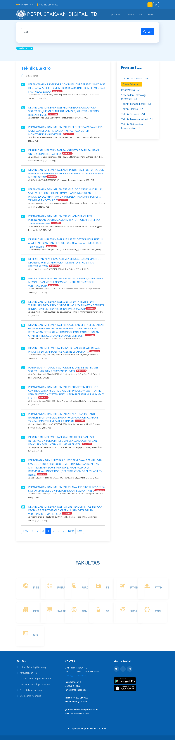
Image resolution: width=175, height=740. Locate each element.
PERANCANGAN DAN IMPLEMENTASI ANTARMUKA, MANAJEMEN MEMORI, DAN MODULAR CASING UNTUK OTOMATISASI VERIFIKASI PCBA (65, 282)
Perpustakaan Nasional (30, 690)
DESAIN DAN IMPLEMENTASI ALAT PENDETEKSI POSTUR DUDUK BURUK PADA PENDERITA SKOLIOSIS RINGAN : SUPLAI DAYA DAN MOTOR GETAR (66, 173)
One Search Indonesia (30, 696)
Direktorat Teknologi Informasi (34, 684)
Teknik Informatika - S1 (134, 78)
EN (155, 4)
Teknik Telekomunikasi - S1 (137, 119)
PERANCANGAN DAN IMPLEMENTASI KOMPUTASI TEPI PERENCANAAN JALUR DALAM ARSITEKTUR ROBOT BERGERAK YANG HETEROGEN (64, 220)
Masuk (151, 14)
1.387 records (32, 76)
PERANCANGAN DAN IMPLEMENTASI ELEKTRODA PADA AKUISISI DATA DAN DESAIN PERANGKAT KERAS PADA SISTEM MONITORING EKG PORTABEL (65, 130)
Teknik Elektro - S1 (132, 84)
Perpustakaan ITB (28, 673)
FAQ (141, 14)
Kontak (131, 14)
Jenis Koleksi (117, 14)
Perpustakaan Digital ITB (56, 14)
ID (150, 4)
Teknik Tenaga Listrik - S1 (136, 103)
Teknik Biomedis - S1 (133, 114)
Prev (25, 531)
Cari (147, 31)
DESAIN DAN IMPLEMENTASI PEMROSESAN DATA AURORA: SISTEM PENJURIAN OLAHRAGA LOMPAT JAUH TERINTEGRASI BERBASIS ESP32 (63, 111)
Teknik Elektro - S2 (132, 109)
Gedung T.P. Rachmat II (76, 675)
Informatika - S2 (130, 90)
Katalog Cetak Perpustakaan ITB (35, 679)
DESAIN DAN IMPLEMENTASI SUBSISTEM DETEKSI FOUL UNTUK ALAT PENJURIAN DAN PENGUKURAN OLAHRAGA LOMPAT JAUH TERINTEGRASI (65, 243)
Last (79, 531)
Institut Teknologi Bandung (32, 667)
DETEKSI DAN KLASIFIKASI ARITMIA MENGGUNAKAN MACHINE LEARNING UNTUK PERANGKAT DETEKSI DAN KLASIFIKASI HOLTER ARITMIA (64, 262)
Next (71, 531)
